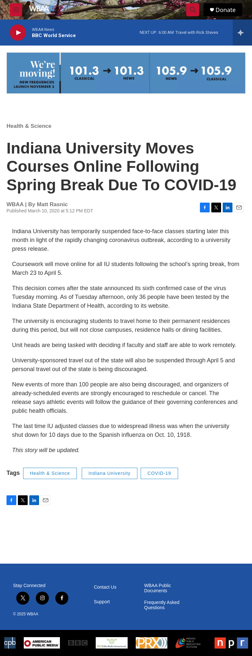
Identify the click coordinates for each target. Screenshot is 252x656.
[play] (18, 32)
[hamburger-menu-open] (16, 9)
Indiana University (110, 473)
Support (102, 601)
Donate (226, 10)
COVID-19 (159, 473)
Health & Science (29, 126)
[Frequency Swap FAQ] (126, 73)
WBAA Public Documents (157, 588)
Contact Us (105, 587)
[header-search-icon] (192, 9)
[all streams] (242, 33)
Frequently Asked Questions (161, 605)
